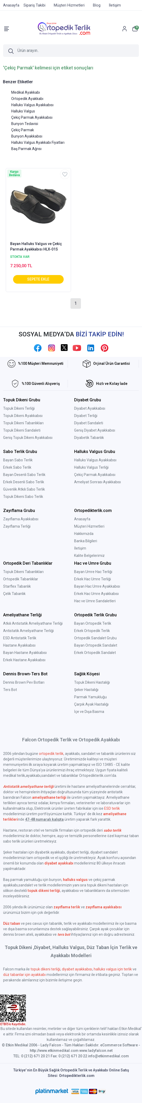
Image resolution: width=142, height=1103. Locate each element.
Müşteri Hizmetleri (89, 526)
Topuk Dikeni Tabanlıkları (23, 423)
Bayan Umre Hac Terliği (93, 572)
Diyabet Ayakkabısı (89, 408)
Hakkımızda (83, 534)
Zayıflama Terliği (17, 526)
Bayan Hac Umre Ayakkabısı (97, 586)
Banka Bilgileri (85, 541)
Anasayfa (82, 519)
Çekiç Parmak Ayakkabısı (31, 117)
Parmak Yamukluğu (90, 697)
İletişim (80, 548)
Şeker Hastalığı (86, 690)
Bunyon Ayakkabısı (26, 136)
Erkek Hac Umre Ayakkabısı (96, 594)
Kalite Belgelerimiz (89, 555)
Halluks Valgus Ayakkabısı (32, 105)
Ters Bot (10, 690)
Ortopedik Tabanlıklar (20, 579)
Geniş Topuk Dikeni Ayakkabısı (27, 438)
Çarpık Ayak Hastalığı (91, 704)
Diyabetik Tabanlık (89, 438)
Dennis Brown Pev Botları (23, 682)
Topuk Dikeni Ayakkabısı (23, 416)
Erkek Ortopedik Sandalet (95, 653)
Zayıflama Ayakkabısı (20, 519)
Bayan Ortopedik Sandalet (95, 645)
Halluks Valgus (23, 111)
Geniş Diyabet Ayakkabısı (94, 430)
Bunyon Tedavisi (24, 124)
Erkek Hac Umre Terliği (92, 579)
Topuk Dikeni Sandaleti (21, 430)
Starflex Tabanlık (17, 586)
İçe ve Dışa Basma (89, 712)
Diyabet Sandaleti (88, 423)
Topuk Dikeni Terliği (19, 408)
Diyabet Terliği (85, 416)
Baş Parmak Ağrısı (26, 149)
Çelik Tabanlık (14, 594)
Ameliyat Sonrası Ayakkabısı (97, 482)
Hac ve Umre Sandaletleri (95, 601)
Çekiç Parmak (22, 130)
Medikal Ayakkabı (25, 92)
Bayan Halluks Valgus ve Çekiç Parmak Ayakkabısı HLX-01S (36, 246)
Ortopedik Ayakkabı (27, 99)
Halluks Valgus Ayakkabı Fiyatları (37, 142)
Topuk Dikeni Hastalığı (92, 682)
